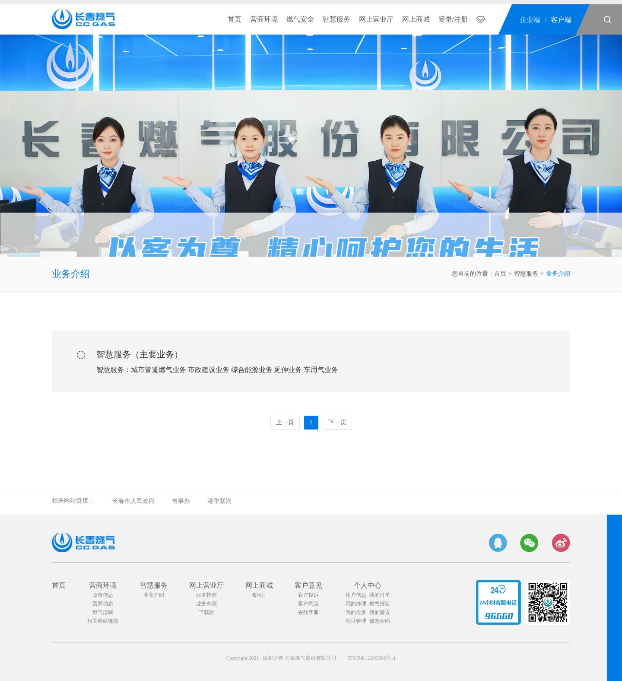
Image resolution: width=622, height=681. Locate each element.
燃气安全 (300, 19)
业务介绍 (71, 273)
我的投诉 (356, 612)
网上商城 (416, 19)
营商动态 (102, 604)
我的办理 (356, 604)
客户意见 (308, 585)
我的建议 (379, 612)
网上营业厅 (376, 19)
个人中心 (367, 585)
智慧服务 (336, 19)
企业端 (530, 19)
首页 (234, 19)
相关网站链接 (102, 621)
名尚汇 (259, 595)
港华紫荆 (219, 501)
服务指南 (206, 595)
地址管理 (356, 621)
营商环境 (264, 19)
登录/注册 (453, 19)
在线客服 (308, 612)
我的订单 (379, 595)
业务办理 (206, 604)
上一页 (285, 422)
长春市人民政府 (133, 501)
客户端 (561, 19)
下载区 (206, 612)
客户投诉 (308, 595)
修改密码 (379, 621)
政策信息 (102, 595)
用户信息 (356, 595)
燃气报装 (102, 612)
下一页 (337, 422)
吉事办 (181, 501)
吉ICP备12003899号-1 (371, 658)
